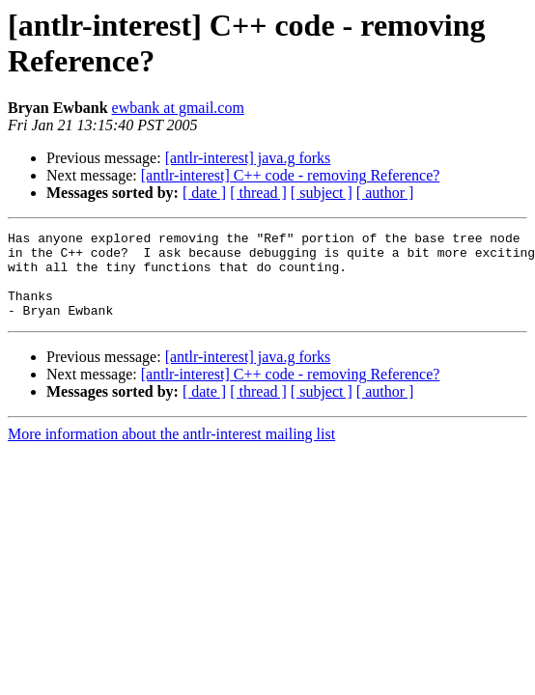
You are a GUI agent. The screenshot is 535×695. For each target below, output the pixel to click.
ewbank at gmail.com (178, 107)
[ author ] (385, 192)
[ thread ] (258, 192)
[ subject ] (321, 192)
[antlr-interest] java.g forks (248, 158)
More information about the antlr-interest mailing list (171, 451)
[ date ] (204, 192)
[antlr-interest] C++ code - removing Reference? (290, 175)
